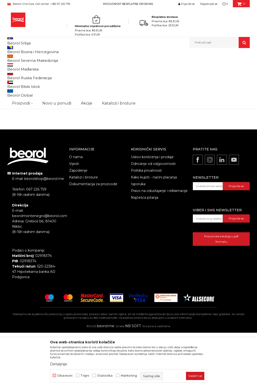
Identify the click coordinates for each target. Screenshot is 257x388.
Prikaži (198, 66)
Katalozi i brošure (83, 232)
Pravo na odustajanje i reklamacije (159, 246)
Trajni (84, 375)
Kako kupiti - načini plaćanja (154, 232)
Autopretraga (105, 66)
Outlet (16, 108)
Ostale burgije (19, 89)
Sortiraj (128, 66)
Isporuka (138, 239)
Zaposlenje (78, 226)
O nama (76, 212)
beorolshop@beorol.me (44, 234)
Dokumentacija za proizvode (93, 239)
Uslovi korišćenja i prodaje (152, 212)
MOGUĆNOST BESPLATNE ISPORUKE (128, 4)
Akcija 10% (19, 114)
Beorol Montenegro (20, 58)
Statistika (105, 375)
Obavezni (64, 375)
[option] (128, 3)
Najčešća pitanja (144, 253)
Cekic (16, 119)
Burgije (86, 58)
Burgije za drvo (20, 78)
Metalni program (66, 58)
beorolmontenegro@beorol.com (39, 271)
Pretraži (34, 150)
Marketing (129, 375)
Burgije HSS (17, 83)
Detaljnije (58, 364)
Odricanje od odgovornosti (153, 219)
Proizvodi (44, 58)
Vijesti (74, 219)
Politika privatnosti (146, 226)
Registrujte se (208, 4)
